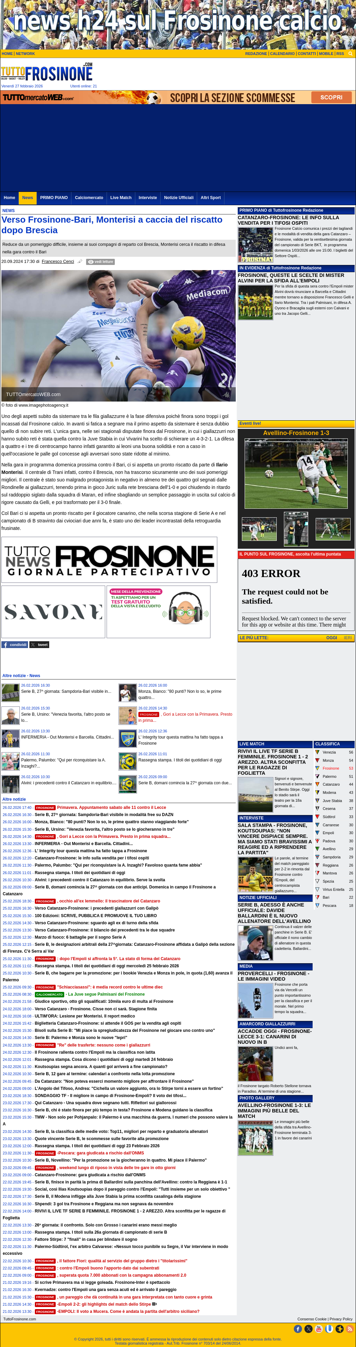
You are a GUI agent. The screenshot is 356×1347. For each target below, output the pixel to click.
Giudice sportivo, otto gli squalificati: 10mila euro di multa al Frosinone (104, 1001)
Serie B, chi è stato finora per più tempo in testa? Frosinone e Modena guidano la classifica (124, 1110)
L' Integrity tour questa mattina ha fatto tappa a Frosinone (91, 850)
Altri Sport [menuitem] (211, 197)
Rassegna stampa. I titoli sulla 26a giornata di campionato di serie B (101, 1232)
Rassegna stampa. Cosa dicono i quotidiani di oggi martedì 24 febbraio (104, 1059)
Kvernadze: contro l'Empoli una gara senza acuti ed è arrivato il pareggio (106, 1289)
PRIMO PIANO (253, 210)
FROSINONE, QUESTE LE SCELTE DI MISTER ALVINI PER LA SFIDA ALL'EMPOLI (291, 277)
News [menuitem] (27, 197)
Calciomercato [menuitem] (89, 197)
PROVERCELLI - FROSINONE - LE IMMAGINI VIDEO (273, 976)
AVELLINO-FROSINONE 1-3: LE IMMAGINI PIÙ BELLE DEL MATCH (274, 1111)
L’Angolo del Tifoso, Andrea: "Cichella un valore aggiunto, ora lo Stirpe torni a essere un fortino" (129, 1088)
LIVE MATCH (251, 744)
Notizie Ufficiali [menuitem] (178, 197)
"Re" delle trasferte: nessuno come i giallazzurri (92, 1045)
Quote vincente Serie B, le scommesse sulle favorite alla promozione (102, 1138)
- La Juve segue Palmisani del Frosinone (90, 994)
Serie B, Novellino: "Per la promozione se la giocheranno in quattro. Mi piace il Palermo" (121, 1160)
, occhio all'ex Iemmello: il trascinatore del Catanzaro (97, 901)
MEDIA (246, 966)
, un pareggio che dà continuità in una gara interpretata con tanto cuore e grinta (124, 1297)
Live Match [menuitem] (121, 197)
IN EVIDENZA (252, 268)
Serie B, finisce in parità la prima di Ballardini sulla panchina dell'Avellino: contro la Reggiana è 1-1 (131, 1182)
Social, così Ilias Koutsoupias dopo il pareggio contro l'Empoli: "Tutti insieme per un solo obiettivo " (132, 1189)
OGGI (331, 637)
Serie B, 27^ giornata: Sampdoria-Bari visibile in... (66, 691)
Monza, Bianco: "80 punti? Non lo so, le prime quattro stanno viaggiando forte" (112, 821)
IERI (348, 637)
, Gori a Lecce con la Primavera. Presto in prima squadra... (103, 836)
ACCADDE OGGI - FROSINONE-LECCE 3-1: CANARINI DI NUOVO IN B (275, 1036)
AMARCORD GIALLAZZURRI (267, 1024)
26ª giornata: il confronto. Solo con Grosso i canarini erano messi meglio (106, 1225)
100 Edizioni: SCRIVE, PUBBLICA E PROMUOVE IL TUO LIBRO (96, 915)
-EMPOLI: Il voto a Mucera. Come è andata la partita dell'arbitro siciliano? (117, 1311)
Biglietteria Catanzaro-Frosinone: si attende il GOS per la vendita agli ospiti (108, 1023)
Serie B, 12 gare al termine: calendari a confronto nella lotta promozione (105, 1073)
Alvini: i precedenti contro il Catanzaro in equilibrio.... (69, 783)
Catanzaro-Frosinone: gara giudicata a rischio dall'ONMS (90, 1175)
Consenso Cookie (312, 1319)
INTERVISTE (251, 818)
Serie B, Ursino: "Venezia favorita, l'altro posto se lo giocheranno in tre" (105, 829)
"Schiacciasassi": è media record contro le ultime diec (99, 987)
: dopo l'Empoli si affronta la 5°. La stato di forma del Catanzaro (108, 958)
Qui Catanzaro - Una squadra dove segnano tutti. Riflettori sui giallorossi (106, 1102)
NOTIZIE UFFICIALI (258, 897)
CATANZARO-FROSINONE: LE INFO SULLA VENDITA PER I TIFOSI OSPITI (288, 220)
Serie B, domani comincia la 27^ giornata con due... (185, 783)
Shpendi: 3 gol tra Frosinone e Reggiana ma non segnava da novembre (104, 1204)
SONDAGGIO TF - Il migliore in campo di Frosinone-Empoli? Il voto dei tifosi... (111, 1095)
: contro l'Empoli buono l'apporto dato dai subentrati (97, 1268)
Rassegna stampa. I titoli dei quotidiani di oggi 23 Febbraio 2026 (97, 1145)
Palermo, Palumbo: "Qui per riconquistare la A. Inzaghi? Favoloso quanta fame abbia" (118, 865)
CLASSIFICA (327, 744)
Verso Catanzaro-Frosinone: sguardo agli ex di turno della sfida (96, 923)
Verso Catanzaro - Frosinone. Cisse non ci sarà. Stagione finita (96, 1009)
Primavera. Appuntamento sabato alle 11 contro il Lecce (100, 807)
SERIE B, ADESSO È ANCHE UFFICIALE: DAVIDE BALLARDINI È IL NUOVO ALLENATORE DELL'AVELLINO (274, 913)
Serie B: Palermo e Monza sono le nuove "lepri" (81, 1037)
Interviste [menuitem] (148, 197)
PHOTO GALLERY (257, 1098)
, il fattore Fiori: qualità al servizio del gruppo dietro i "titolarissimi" (111, 1261)
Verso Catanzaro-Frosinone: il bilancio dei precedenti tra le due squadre (105, 930)
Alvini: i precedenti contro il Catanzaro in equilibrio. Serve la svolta (100, 880)
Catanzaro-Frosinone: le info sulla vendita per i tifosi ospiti (92, 858)
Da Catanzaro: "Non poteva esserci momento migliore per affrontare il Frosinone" (114, 1081)
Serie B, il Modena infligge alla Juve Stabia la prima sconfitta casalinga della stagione (118, 1196)
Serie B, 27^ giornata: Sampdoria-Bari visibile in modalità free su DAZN (104, 814)
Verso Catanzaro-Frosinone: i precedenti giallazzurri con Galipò (97, 908)
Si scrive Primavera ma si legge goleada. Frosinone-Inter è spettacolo (102, 1282)
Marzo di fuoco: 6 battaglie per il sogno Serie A (80, 937)
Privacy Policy (341, 1319)
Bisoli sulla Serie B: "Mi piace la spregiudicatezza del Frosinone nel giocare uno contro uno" (125, 1030)
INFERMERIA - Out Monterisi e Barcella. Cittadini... (67, 737)
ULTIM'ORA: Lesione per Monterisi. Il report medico (85, 1016)
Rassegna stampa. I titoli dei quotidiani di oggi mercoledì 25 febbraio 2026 (107, 966)
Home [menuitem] (9, 197)
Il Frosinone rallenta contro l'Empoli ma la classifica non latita (95, 1052)
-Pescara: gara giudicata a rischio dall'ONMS (89, 1153)
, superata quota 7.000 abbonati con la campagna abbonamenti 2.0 (111, 1275)
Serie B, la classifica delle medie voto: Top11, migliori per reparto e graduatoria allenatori (121, 1131)
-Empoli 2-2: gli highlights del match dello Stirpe (93, 1304)
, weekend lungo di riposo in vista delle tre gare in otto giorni (105, 1167)
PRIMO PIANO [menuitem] (54, 197)
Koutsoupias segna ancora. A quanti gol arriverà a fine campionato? (101, 1066)
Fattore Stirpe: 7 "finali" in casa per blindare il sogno (86, 1239)
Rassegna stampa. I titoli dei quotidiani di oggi (180, 760)
